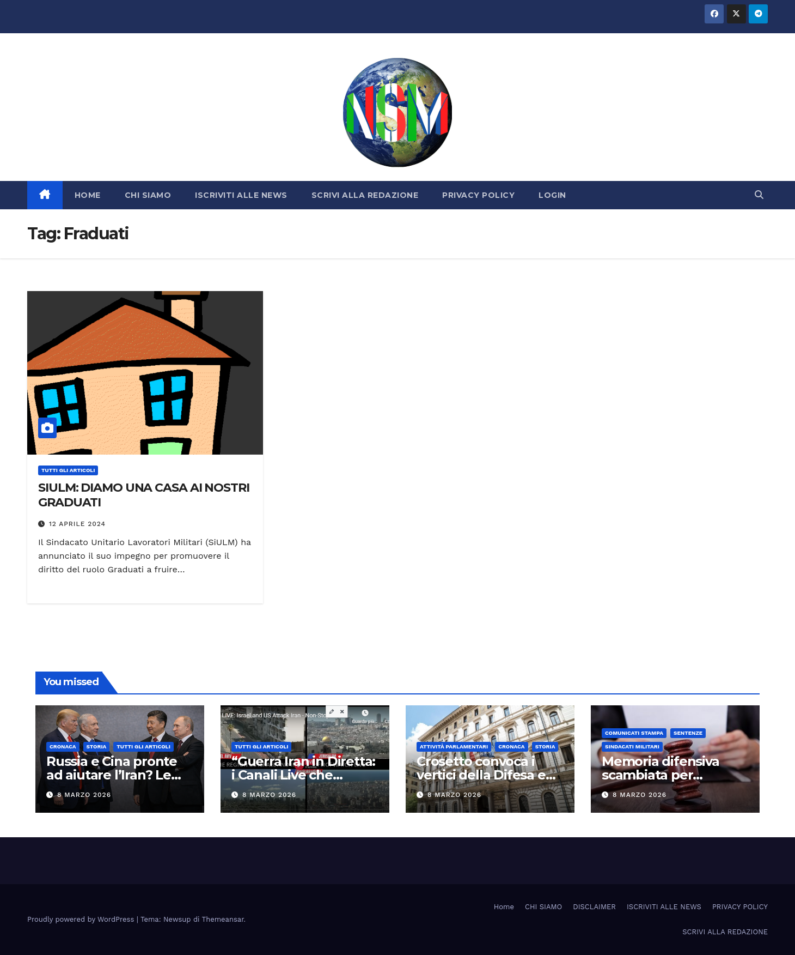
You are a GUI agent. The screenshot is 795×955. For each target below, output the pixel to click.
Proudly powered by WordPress (82, 919)
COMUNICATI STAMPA (634, 733)
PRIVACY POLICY (478, 195)
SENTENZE (688, 733)
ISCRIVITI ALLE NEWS (241, 195)
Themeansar (223, 919)
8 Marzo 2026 (84, 795)
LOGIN (552, 195)
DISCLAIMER (594, 907)
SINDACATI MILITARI (632, 747)
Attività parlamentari (454, 747)
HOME (88, 195)
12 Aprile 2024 (77, 524)
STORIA (97, 747)
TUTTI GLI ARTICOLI (68, 470)
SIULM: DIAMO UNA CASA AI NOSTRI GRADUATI (143, 494)
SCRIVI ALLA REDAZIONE (365, 195)
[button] (759, 195)
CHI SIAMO (148, 195)
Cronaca (63, 747)
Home (504, 907)
